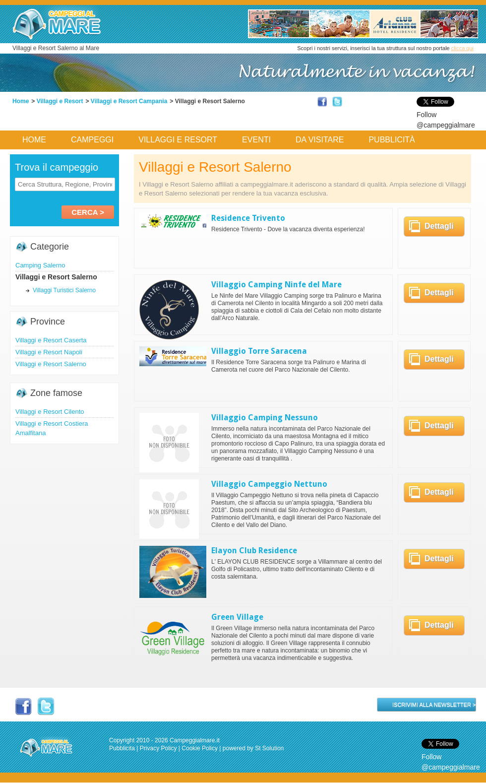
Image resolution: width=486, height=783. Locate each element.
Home (20, 101)
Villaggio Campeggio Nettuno (269, 484)
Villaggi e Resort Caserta (51, 340)
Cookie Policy (200, 748)
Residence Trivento (248, 218)
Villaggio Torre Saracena (259, 351)
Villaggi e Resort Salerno (50, 364)
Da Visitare (320, 139)
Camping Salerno (40, 265)
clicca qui (462, 48)
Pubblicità (391, 139)
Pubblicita (122, 748)
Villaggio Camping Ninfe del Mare (276, 284)
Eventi (256, 139)
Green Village (237, 617)
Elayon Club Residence (254, 550)
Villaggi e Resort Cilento (49, 411)
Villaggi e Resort (60, 101)
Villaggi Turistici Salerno (64, 290)
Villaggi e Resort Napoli (48, 352)
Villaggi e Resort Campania (129, 101)
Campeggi (92, 139)
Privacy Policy (158, 748)
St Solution (269, 748)
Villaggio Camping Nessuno (264, 417)
